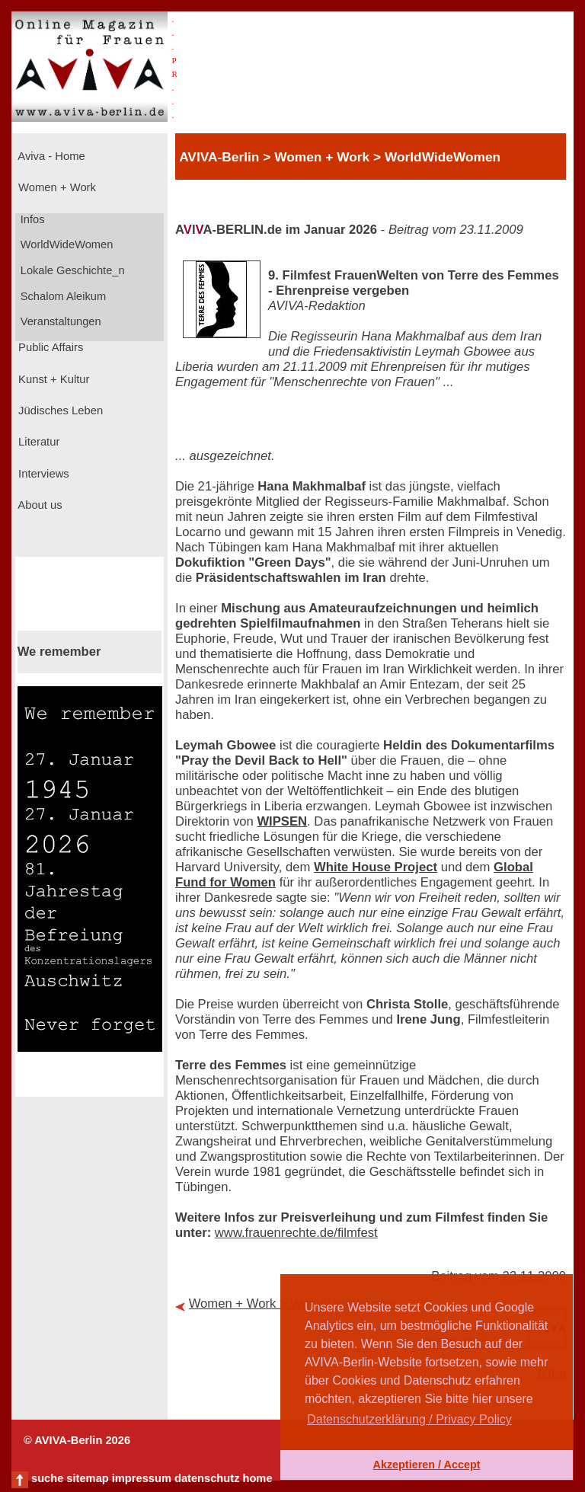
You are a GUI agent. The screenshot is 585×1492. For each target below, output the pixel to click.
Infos (31, 219)
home (257, 1478)
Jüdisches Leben (59, 410)
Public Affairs (49, 347)
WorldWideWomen (65, 244)
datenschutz (207, 1478)
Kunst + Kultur (52, 379)
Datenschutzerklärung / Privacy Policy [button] (409, 1419)
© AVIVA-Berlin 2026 (77, 1440)
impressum (141, 1478)
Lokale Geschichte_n (71, 270)
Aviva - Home (50, 156)
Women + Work (55, 187)
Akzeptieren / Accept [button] (426, 1464)
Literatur (37, 442)
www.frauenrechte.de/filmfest (296, 1232)
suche (47, 1478)
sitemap (87, 1478)
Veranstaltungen (59, 321)
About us (38, 505)
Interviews (42, 474)
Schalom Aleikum (62, 296)
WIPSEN (282, 821)
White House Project (375, 867)
